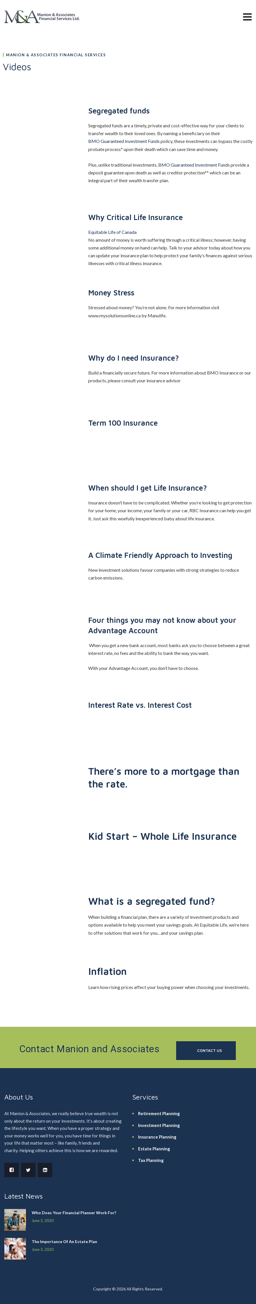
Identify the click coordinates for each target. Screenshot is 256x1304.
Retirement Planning (159, 1113)
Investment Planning (159, 1125)
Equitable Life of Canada (112, 232)
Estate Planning (154, 1148)
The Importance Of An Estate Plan (64, 1241)
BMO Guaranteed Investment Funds (124, 141)
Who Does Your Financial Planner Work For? (74, 1212)
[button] (206, 1050)
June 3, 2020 (43, 1220)
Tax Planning (151, 1160)
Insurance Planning (157, 1136)
